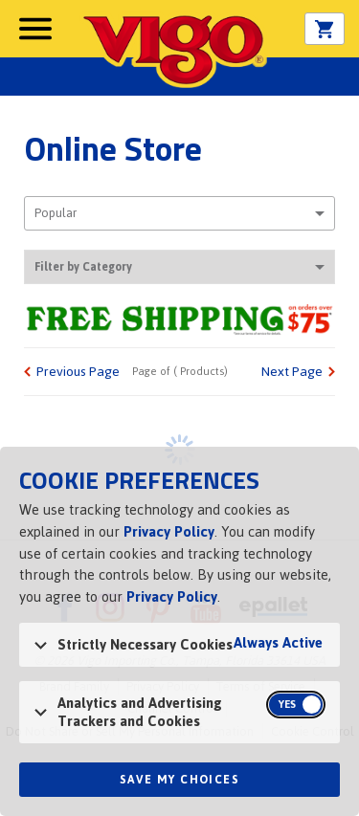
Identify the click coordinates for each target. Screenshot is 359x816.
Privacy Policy (168, 531)
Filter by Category (179, 266)
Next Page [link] (292, 372)
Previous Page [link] (78, 372)
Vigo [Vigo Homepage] (173, 50)
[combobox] (179, 213)
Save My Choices (179, 779)
